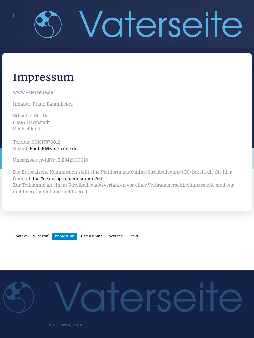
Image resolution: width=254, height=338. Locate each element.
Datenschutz (91, 236)
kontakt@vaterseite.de (53, 148)
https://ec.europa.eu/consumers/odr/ (67, 178)
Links (133, 236)
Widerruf (40, 236)
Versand (116, 236)
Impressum (64, 236)
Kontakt (20, 236)
